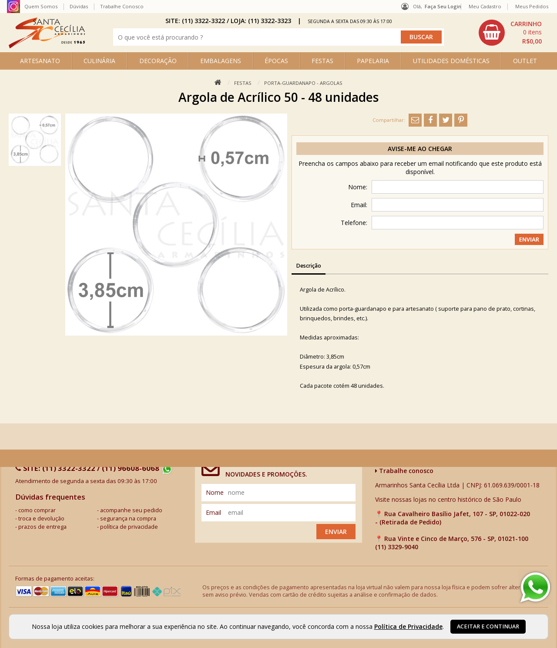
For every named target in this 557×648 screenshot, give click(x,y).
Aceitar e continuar (488, 626)
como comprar (37, 510)
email (213, 512)
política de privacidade (129, 526)
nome (215, 492)
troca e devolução (41, 518)
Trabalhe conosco (404, 471)
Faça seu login (443, 6)
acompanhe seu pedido (131, 510)
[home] (47, 46)
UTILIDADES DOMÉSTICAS (451, 61)
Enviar (336, 531)
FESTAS (322, 61)
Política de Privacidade (408, 626)
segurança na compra (128, 518)
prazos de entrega (42, 526)
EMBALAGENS (220, 61)
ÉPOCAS (276, 61)
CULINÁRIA (99, 61)
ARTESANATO (40, 61)
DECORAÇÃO (158, 61)
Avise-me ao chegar (420, 148)
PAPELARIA (373, 61)
